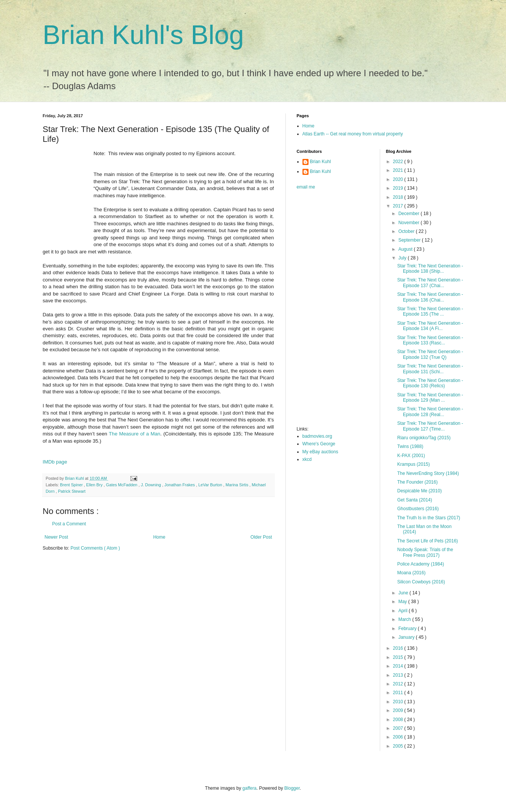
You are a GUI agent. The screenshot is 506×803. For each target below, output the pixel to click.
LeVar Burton (210, 484)
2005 (398, 746)
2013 (398, 675)
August (406, 249)
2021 (398, 170)
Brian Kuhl (320, 161)
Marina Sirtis (237, 484)
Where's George (318, 443)
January (407, 637)
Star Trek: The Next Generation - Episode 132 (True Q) (430, 354)
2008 (398, 719)
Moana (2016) (411, 572)
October (407, 231)
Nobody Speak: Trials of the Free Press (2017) (425, 552)
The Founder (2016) (417, 482)
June (403, 593)
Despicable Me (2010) (419, 490)
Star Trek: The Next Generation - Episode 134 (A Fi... (430, 326)
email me (306, 187)
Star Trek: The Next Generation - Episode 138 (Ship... (430, 268)
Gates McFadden (122, 484)
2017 (398, 206)
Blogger (292, 788)
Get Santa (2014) (414, 500)
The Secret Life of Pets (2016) (427, 541)
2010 (398, 701)
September (410, 240)
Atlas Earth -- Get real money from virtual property (352, 134)
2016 (398, 648)
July (403, 258)
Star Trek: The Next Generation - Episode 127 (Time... (430, 426)
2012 (398, 684)
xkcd (307, 459)
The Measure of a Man (134, 434)
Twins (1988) (410, 446)
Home (159, 537)
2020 (398, 179)
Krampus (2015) (413, 464)
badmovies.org (317, 436)
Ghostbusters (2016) (418, 508)
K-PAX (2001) (411, 455)
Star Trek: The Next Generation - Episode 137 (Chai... (430, 282)
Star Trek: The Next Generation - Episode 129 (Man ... (430, 397)
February (408, 628)
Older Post (261, 537)
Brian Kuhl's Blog (143, 35)
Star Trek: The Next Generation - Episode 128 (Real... (430, 411)
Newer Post (56, 537)
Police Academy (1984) (420, 564)
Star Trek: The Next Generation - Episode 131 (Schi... (430, 368)
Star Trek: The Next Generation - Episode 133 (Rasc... (430, 340)
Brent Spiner (72, 484)
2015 (398, 657)
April (403, 610)
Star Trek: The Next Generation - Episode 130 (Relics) (430, 383)
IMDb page (55, 462)
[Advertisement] (327, 310)
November (409, 222)
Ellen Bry (94, 484)
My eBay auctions (320, 451)
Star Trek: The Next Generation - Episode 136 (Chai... (430, 297)
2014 (398, 666)
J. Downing (151, 484)
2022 (398, 161)
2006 (398, 737)
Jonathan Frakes (180, 484)
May (403, 601)
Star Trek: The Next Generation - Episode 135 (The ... (430, 311)
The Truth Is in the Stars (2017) (428, 517)
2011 (398, 692)
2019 (398, 188)
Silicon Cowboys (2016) (421, 582)
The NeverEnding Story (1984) (428, 473)
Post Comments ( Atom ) (95, 548)
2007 (398, 728)
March (405, 619)
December (409, 213)
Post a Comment (69, 523)
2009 (398, 710)
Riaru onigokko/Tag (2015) (424, 437)
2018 (398, 197)
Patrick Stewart (72, 491)
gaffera (250, 788)
